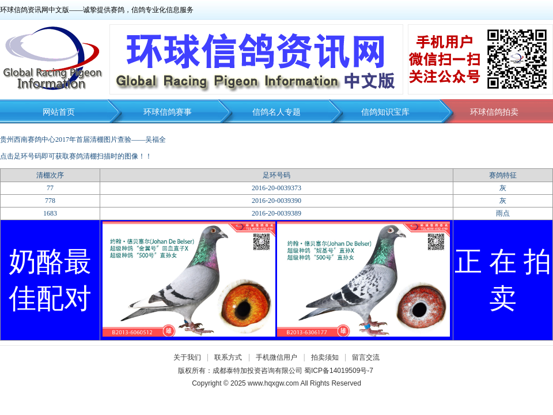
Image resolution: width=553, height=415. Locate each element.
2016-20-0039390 (276, 201)
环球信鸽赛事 (167, 112)
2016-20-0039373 (276, 188)
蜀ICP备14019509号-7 (338, 371)
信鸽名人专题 (276, 112)
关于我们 (187, 357)
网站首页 (59, 112)
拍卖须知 (327, 357)
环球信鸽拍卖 (494, 112)
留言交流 (366, 357)
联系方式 (228, 357)
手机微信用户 (276, 357)
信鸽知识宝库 (385, 112)
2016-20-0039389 (276, 213)
